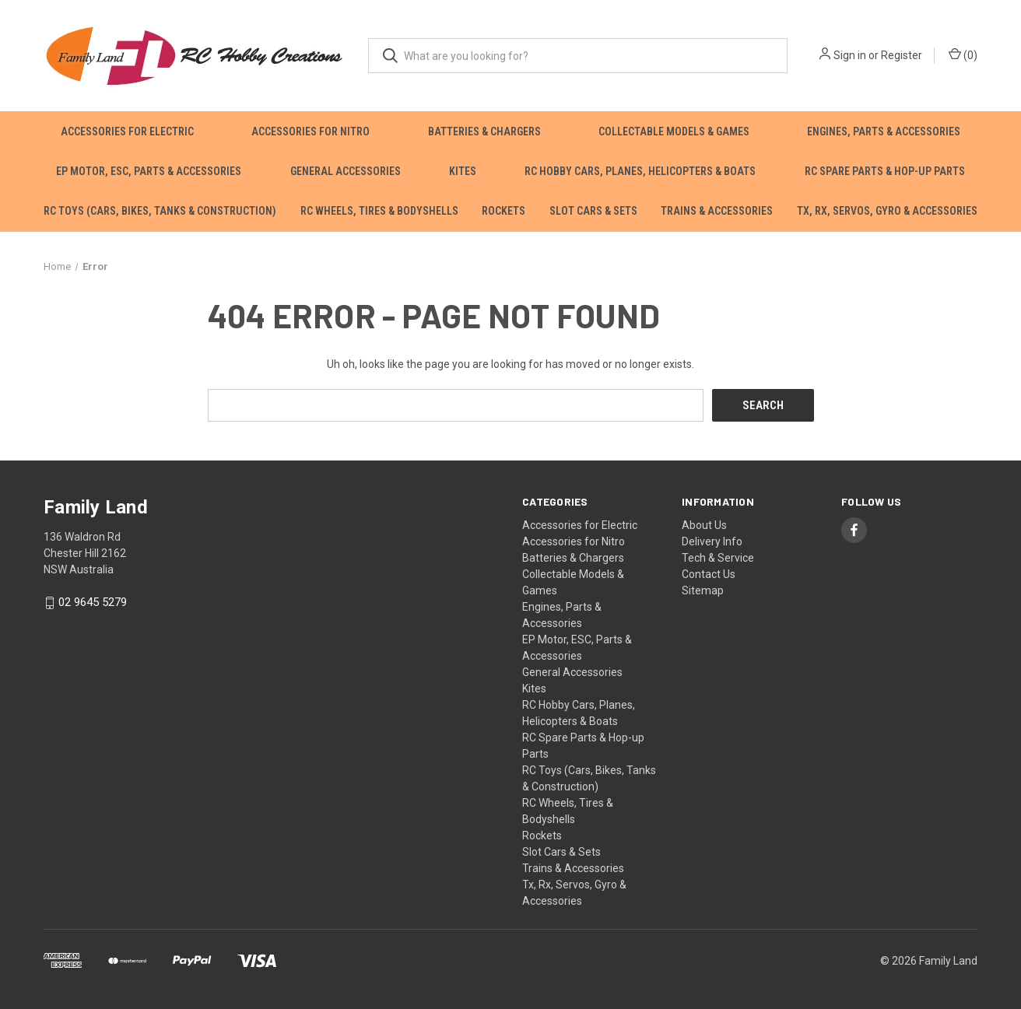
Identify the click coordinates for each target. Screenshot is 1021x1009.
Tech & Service (718, 558)
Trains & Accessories (717, 211)
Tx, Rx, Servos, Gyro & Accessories (887, 211)
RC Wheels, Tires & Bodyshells (379, 211)
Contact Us (708, 574)
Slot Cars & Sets (593, 211)
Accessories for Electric (127, 131)
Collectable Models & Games (673, 131)
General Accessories (345, 171)
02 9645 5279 (92, 603)
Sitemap (703, 590)
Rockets (503, 211)
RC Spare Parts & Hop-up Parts (885, 171)
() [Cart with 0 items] (963, 54)
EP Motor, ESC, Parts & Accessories (148, 171)
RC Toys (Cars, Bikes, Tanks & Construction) (160, 211)
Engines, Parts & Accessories (883, 131)
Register (901, 55)
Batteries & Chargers (484, 131)
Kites (462, 171)
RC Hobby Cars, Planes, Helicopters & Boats (640, 171)
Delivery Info (712, 541)
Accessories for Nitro (310, 131)
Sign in (849, 55)
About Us (704, 525)
